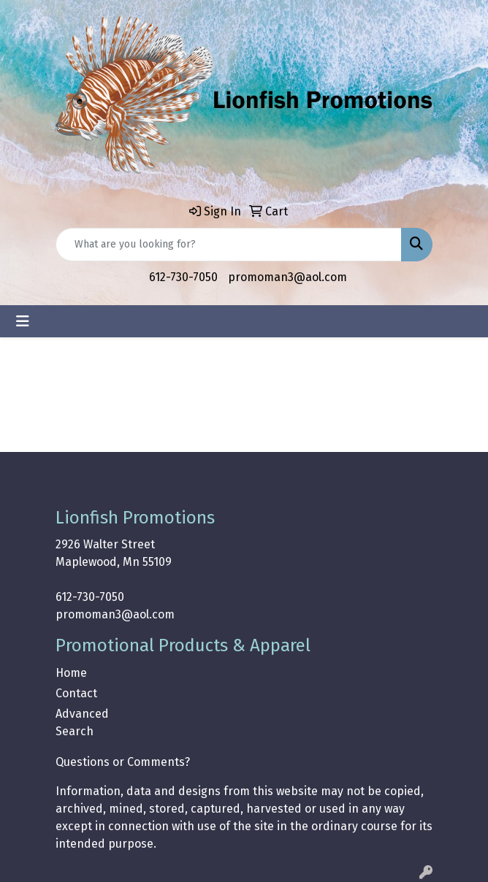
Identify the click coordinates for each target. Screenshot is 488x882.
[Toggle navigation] (22, 321)
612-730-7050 (183, 277)
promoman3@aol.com (287, 277)
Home (71, 673)
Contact (76, 693)
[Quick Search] (229, 244)
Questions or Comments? (123, 762)
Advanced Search (82, 722)
